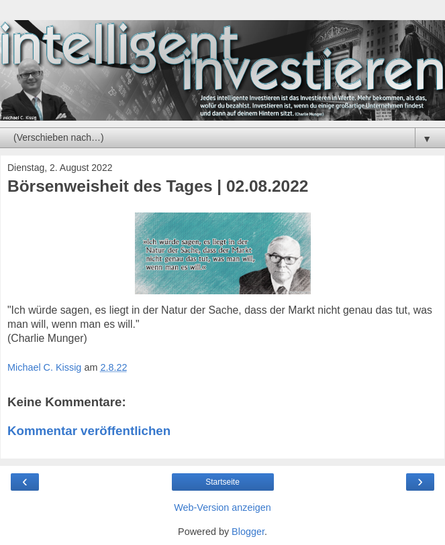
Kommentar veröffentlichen (88, 431)
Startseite (222, 482)
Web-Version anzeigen (222, 507)
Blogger (248, 531)
